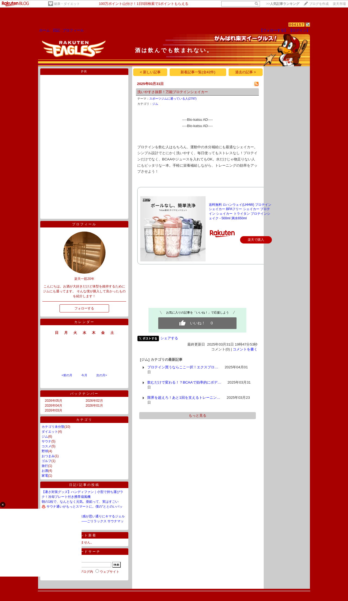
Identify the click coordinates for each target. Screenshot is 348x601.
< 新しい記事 (150, 72)
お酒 (45, 471)
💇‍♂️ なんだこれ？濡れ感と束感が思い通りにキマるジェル (83, 516)
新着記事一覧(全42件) (198, 72)
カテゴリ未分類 (53, 427)
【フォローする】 (273, 30)
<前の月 (66, 375)
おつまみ (48, 456)
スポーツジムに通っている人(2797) (173, 98)
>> (282, 4)
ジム (45, 436)
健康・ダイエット (67, 4)
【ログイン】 (299, 30)
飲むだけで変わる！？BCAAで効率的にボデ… (184, 382)
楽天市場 (339, 4)
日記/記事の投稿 (84, 485)
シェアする (169, 338)
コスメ (46, 446)
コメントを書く (245, 349)
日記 (56, 30)
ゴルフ (46, 461)
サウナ (46, 441)
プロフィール (73, 30)
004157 (296, 25)
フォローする (84, 308)
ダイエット (50, 432)
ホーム (44, 30)
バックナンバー (84, 394)
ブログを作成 (319, 4)
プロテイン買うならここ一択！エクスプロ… (182, 367)
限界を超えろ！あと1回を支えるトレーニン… (183, 398)
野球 (45, 451)
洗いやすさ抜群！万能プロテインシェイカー (172, 92)
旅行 (45, 466)
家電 (45, 475)
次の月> (101, 375)
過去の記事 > (245, 72)
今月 (84, 375)
